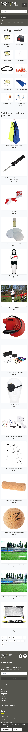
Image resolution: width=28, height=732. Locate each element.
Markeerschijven (7, 70)
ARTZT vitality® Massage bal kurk (14, 520)
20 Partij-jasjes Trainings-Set (14, 133)
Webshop (8, 22)
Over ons (3, 698)
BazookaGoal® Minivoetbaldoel (14, 617)
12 (22, 641)
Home (2, 22)
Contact (3, 700)
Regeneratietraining (21, 84)
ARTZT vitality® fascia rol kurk (14, 488)
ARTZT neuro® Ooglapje (14, 392)
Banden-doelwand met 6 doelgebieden (14, 553)
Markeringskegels (21, 70)
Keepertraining (7, 55)
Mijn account (24, 1)
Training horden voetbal (21, 99)
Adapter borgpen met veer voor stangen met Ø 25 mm (14, 166)
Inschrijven (14, 678)
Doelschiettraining (21, 39)
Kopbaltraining (21, 55)
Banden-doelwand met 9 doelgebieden (14, 585)
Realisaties (4, 695)
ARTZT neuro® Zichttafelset (14, 456)
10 (14, 641)
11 (18, 641)
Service (3, 696)
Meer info (17, 729)
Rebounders (7, 84)
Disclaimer (4, 703)
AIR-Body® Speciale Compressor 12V (14, 328)
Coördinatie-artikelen (7, 40)
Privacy (3, 702)
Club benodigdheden (18, 22)
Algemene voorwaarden (8, 705)
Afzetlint (14, 199)
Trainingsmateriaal (5, 23)
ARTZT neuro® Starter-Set (14, 424)
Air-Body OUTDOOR (14, 296)
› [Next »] (2, 644)
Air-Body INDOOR (14, 264)
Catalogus (4, 693)
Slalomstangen (7, 98)
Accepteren (6, 729)
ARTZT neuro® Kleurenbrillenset (14, 360)
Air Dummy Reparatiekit (14, 231)
